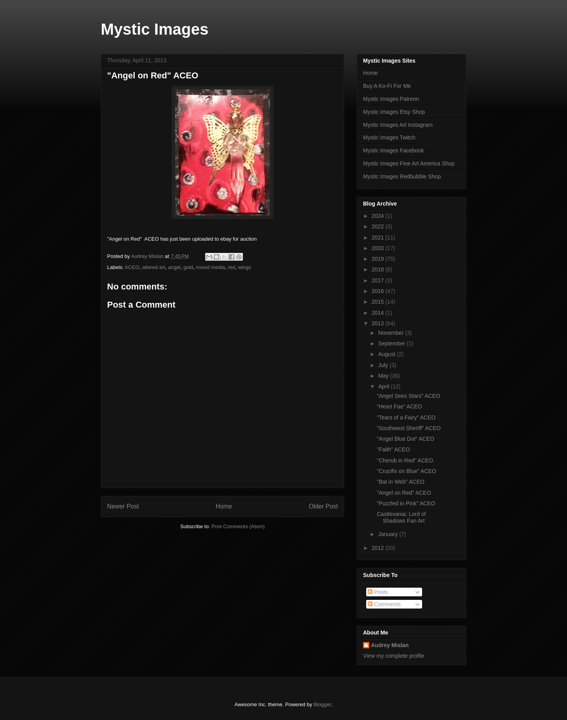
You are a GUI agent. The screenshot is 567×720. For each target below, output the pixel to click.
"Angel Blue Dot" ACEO (405, 439)
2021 (378, 237)
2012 (378, 548)
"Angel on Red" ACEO (404, 493)
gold (188, 267)
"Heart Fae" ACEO (399, 406)
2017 (378, 280)
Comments (384, 604)
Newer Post (123, 506)
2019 (378, 259)
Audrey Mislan (390, 645)
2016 (378, 291)
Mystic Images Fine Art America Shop (409, 163)
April (384, 386)
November (391, 333)
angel (174, 267)
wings (244, 267)
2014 (378, 313)
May (384, 376)
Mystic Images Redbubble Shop (402, 176)
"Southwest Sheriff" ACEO (409, 428)
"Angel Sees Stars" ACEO (408, 396)
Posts (378, 592)
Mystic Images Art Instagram (398, 125)
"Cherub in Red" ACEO (405, 460)
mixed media (210, 267)
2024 (378, 216)
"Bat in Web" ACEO (400, 482)
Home (224, 506)
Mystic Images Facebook (393, 150)
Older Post (323, 506)
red (231, 267)
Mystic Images (154, 29)
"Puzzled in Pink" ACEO (406, 503)
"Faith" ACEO (393, 449)
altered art (153, 267)
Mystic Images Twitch (389, 137)
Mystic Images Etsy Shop (394, 112)
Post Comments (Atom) (238, 526)
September (392, 343)
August (387, 354)
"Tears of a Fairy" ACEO (406, 417)
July (383, 365)
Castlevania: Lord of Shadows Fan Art (401, 517)
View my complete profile (393, 656)
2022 (378, 226)
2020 (378, 248)
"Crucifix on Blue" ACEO (406, 471)
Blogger (322, 704)
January (388, 534)
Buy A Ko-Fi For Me (387, 86)
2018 (378, 269)
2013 (378, 323)
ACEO (132, 267)
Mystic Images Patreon (391, 99)
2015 (378, 302)
